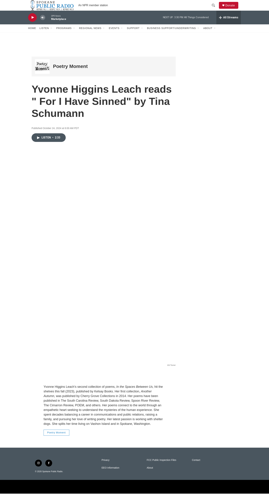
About (207, 35)
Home (32, 35)
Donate (232, 9)
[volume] (43, 25)
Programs (64, 35)
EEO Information (110, 475)
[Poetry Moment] (42, 74)
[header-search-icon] (215, 9)
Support (133, 35)
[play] (32, 25)
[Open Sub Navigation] (51, 35)
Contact (196, 467)
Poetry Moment (70, 74)
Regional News (90, 35)
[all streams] (228, 25)
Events (114, 35)
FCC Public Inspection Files (161, 467)
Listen (44, 35)
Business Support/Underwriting (171, 35)
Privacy (105, 467)
